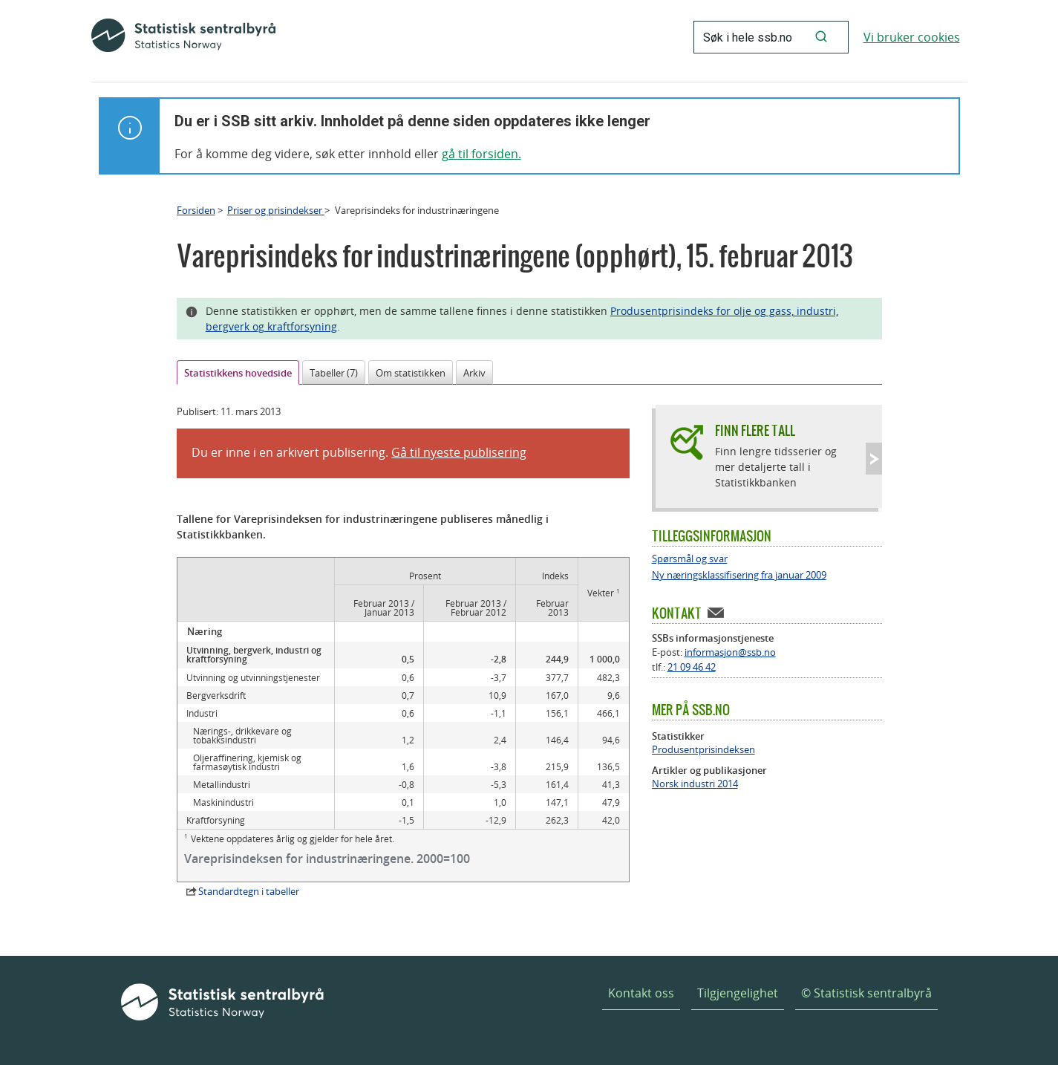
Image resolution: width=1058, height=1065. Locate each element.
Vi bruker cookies (911, 37)
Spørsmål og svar (690, 559)
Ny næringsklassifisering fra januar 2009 (739, 575)
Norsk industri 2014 (695, 784)
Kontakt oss (641, 993)
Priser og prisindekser (275, 210)
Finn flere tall (755, 430)
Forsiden (196, 210)
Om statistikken (410, 373)
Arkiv (474, 373)
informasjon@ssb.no (730, 652)
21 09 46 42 (691, 667)
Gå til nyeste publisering (458, 452)
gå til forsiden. (481, 154)
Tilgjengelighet (737, 993)
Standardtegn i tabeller (248, 891)
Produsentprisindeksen (703, 749)
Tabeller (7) (334, 373)
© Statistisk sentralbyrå (866, 993)
